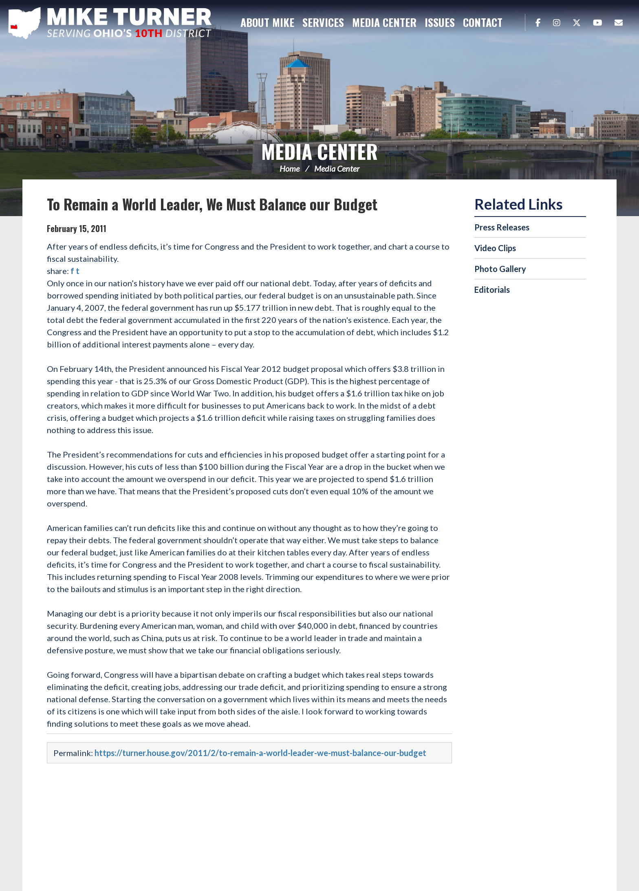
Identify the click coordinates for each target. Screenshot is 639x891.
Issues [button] (440, 22)
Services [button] (323, 22)
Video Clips (495, 248)
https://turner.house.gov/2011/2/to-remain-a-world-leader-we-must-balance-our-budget (260, 753)
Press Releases (501, 227)
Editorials (492, 289)
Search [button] (515, 22)
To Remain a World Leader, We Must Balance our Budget (212, 203)
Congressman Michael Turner (110, 23)
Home (290, 168)
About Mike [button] (267, 22)
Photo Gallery (500, 269)
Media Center (319, 151)
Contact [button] (482, 22)
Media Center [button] (384, 22)
